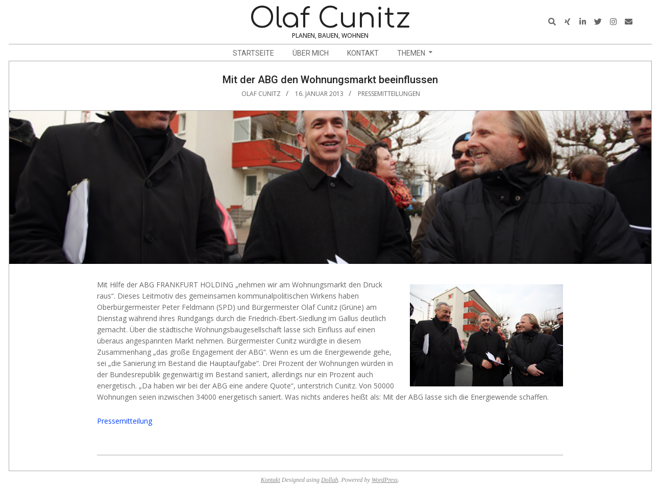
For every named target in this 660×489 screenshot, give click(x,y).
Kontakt (270, 479)
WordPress (385, 479)
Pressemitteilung (124, 421)
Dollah (329, 479)
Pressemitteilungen (389, 93)
